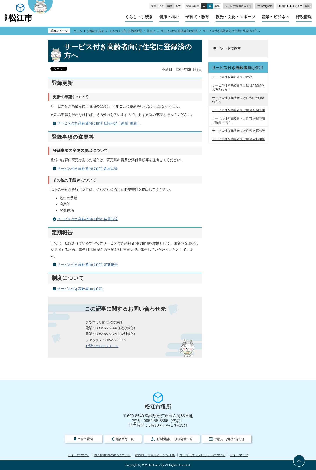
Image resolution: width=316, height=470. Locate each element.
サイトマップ (239, 455)
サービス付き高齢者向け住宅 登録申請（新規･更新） (98, 123)
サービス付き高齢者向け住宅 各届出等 (87, 168)
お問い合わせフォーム (102, 346)
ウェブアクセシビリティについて (202, 455)
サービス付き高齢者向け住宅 (179, 31)
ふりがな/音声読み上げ (237, 6)
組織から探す (95, 31)
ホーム (78, 31)
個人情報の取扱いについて (112, 455)
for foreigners (264, 6)
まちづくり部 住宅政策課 (126, 31)
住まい (151, 31)
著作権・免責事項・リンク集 (155, 455)
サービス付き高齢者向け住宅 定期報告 (87, 264)
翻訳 (308, 6)
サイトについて (78, 455)
